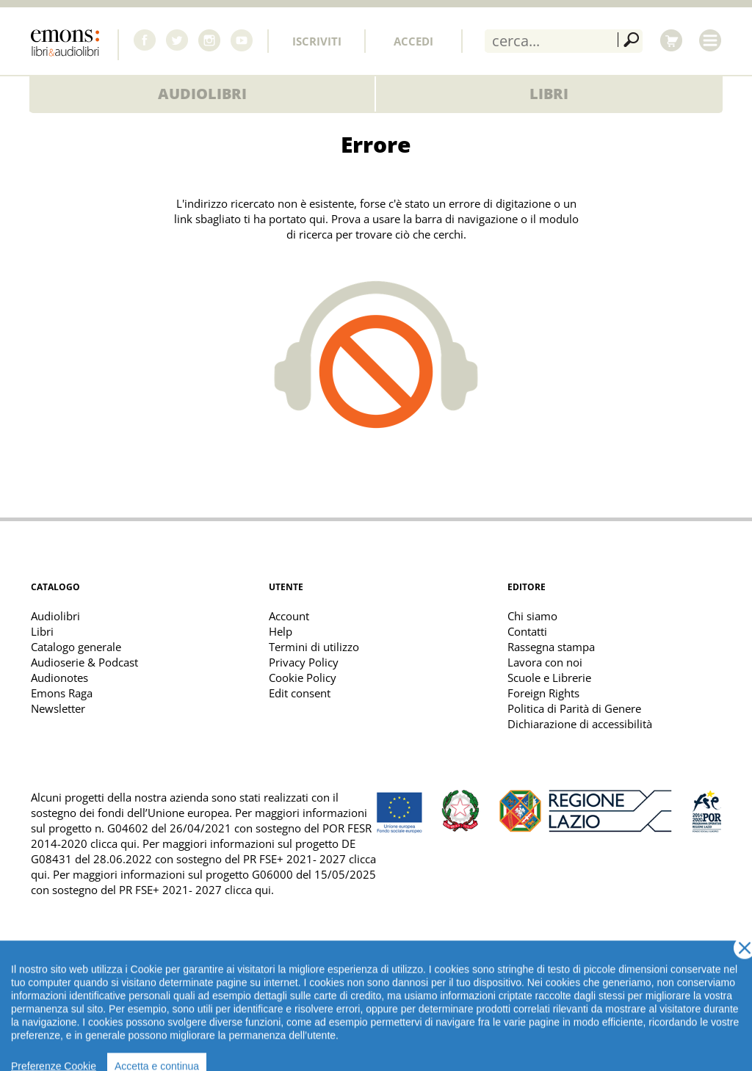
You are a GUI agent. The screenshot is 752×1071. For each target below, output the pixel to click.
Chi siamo (532, 616)
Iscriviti (316, 41)
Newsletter (58, 708)
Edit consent (299, 693)
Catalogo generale (76, 646)
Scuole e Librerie (549, 677)
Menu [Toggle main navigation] (710, 40)
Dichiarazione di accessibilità (579, 723)
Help (280, 631)
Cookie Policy (302, 677)
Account (289, 616)
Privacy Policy (304, 662)
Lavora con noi (544, 662)
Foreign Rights (543, 693)
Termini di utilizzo (314, 646)
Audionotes (59, 677)
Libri (548, 94)
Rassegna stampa (551, 646)
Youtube (242, 40)
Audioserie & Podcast (84, 662)
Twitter (177, 40)
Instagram (209, 40)
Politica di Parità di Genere (574, 708)
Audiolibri (202, 94)
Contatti (527, 631)
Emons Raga (62, 693)
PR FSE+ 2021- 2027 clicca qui (195, 889)
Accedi (413, 41)
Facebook (145, 40)
